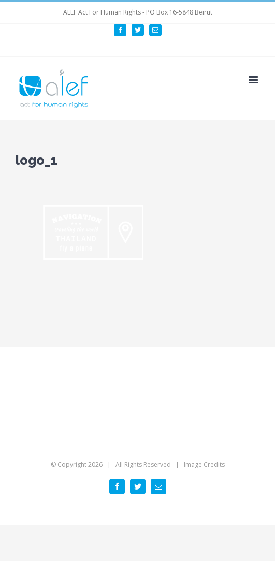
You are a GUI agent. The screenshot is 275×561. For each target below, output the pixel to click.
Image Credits (204, 464)
